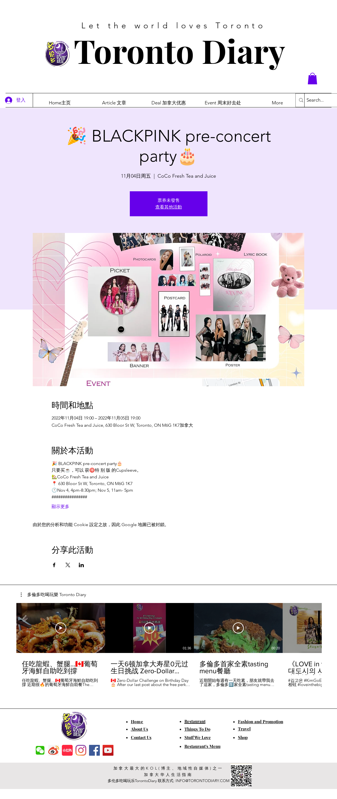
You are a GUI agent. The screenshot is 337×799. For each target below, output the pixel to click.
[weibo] (53, 750)
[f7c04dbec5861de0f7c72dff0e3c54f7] (40, 750)
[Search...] (320, 100)
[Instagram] (80, 750)
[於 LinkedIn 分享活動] (81, 565)
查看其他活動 (168, 207)
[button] (312, 78)
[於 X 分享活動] (67, 565)
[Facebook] (94, 750)
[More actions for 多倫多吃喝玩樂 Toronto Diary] (53, 594)
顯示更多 (60, 506)
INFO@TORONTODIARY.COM (202, 780)
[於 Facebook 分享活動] (54, 565)
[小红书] (67, 750)
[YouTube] (108, 750)
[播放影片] (60, 628)
